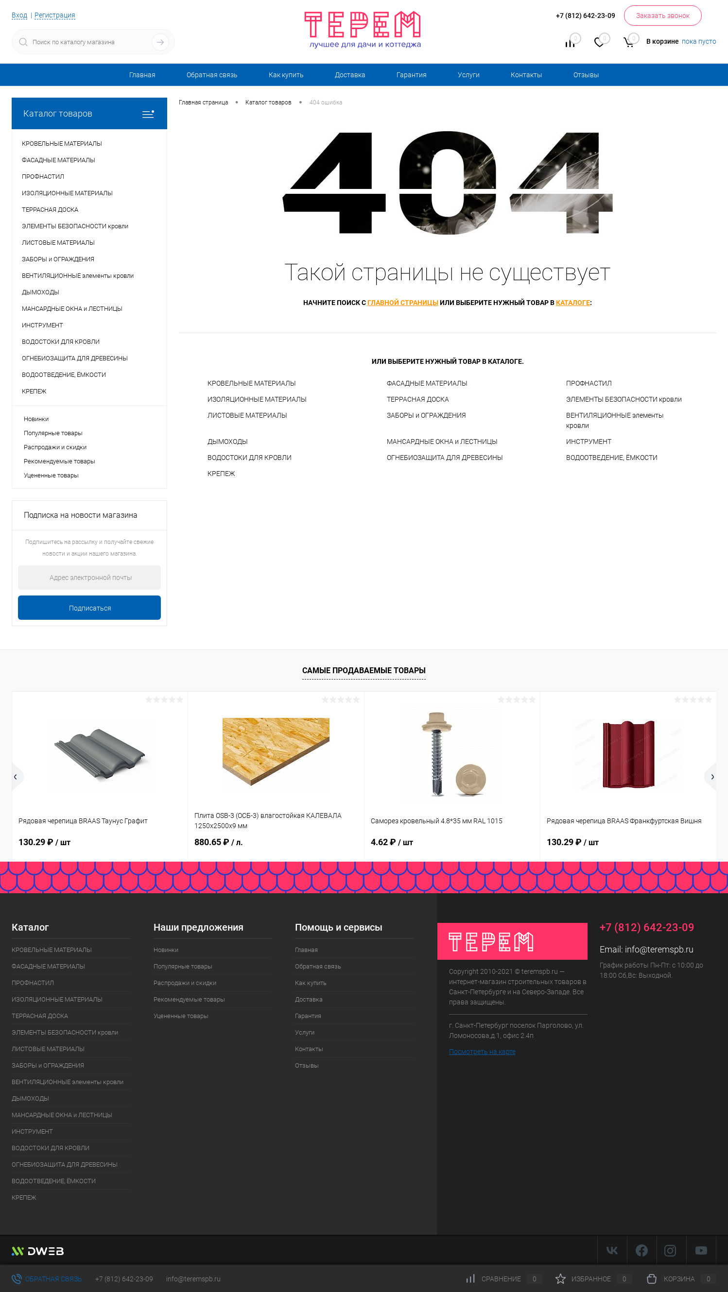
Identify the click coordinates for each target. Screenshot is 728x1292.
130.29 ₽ (44, 842)
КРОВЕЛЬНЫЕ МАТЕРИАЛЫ (252, 383)
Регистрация (55, 15)
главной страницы (402, 302)
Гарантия (412, 75)
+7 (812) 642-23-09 (124, 1279)
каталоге (573, 302)
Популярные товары (53, 433)
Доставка (350, 75)
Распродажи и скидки (55, 447)
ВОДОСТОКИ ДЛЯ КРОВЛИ (250, 457)
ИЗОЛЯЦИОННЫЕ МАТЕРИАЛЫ (257, 399)
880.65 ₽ (218, 842)
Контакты (526, 75)
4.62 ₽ (392, 842)
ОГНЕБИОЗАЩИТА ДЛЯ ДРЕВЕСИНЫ (445, 457)
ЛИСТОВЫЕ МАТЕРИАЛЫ (247, 415)
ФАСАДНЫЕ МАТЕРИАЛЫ (427, 383)
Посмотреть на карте (482, 1051)
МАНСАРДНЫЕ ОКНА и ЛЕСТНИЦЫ (442, 441)
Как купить (286, 75)
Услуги (469, 75)
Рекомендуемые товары (59, 461)
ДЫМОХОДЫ (228, 441)
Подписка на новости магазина (81, 515)
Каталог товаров (89, 113)
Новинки (36, 419)
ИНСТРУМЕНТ (588, 441)
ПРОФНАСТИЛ (589, 383)
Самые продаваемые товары (364, 670)
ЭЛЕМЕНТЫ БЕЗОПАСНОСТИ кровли (624, 399)
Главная (142, 75)
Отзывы (586, 75)
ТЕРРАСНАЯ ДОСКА (418, 399)
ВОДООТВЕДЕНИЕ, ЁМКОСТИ (612, 457)
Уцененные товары (51, 475)
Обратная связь (212, 75)
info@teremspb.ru (659, 949)
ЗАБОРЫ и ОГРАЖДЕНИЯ (426, 415)
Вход (19, 15)
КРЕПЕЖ (221, 473)
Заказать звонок (663, 15)
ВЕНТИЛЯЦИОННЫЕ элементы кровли (615, 420)
